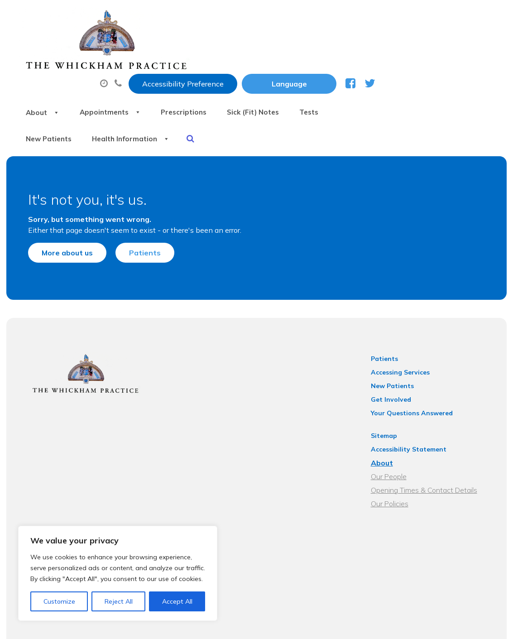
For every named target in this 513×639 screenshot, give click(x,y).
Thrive (485, 625)
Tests (458, 44)
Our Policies (394, 456)
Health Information (259, 76)
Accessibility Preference (301, 16)
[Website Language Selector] (407, 17)
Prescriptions (318, 44)
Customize (59, 601)
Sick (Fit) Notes (395, 44)
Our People (393, 429)
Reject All (119, 601)
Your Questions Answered (416, 366)
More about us (58, 199)
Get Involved (395, 352)
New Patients (169, 76)
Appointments (236, 44)
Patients (136, 199)
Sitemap (388, 388)
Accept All (177, 601)
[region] (117, 573)
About (161, 44)
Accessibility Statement (413, 402)
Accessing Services (404, 325)
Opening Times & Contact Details (428, 442)
